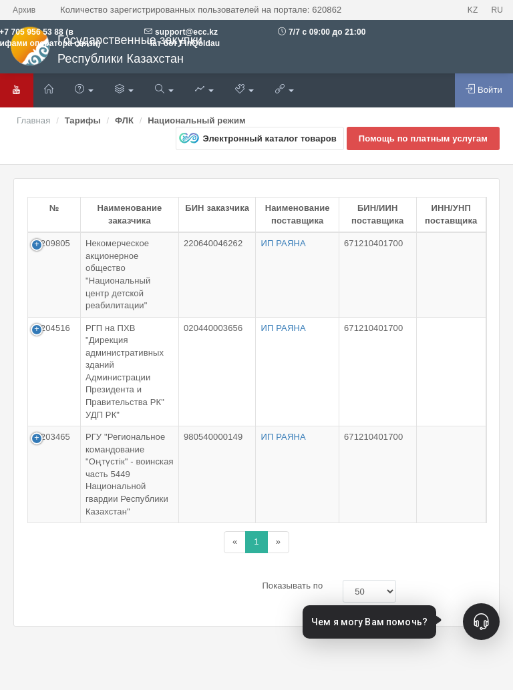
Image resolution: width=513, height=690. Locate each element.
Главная (33, 120)
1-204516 (51, 328)
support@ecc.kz (186, 32)
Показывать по (292, 586)
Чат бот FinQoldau (182, 43)
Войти (484, 89)
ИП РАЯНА (283, 243)
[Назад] (235, 542)
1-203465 (51, 437)
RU (497, 10)
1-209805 (51, 243)
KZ (473, 10)
